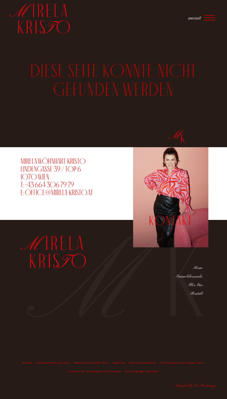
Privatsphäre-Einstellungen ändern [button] (182, 362)
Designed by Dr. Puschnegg (195, 385)
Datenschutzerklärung (142, 362)
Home (198, 268)
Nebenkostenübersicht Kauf (53, 362)
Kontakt (196, 293)
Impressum (119, 362)
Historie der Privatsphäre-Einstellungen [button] (95, 371)
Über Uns (196, 285)
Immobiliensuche (189, 276)
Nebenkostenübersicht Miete (91, 362)
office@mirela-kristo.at (59, 192)
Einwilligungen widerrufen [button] (141, 371)
